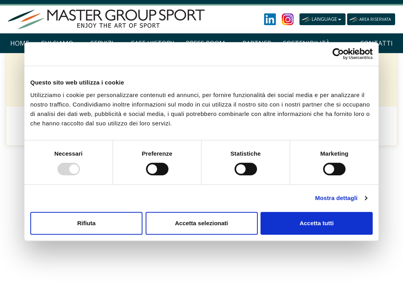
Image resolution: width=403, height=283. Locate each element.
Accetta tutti (316, 223)
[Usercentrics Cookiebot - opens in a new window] (338, 54)
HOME (19, 43)
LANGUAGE (326, 19)
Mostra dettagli (336, 198)
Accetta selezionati (201, 223)
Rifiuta (86, 223)
